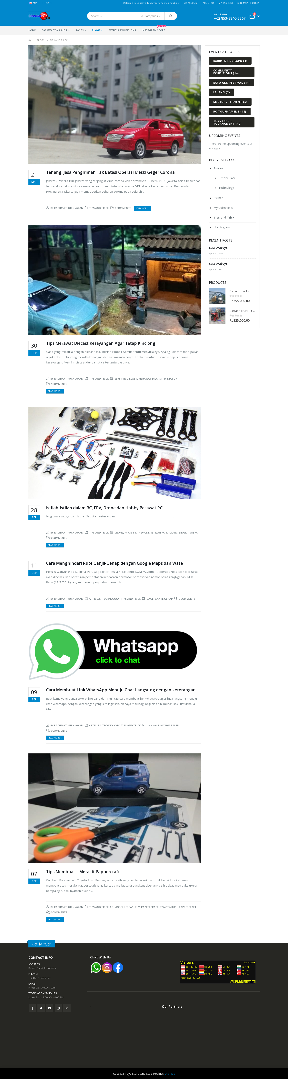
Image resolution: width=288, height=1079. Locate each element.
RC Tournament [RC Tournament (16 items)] (229, 111)
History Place (227, 178)
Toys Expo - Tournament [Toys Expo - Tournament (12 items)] (227, 122)
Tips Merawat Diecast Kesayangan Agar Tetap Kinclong (100, 343)
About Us (208, 2)
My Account (191, 2)
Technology (111, 598)
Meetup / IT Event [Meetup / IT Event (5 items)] (230, 102)
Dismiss (169, 1073)
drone (118, 532)
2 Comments (58, 384)
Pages (80, 30)
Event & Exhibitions (122, 30)
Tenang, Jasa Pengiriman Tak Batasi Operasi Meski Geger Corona (110, 172)
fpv (126, 532)
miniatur (170, 378)
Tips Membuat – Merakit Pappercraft (83, 871)
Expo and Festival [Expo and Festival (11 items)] (231, 82)
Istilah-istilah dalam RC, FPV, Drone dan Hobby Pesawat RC (104, 508)
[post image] (114, 104)
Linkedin (67, 1008)
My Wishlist (226, 2)
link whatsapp (168, 725)
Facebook (32, 1008)
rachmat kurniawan (68, 208)
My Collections (223, 208)
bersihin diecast (125, 378)
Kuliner (218, 198)
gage (150, 598)
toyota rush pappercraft (178, 907)
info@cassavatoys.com (42, 987)
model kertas (124, 907)
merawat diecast (151, 378)
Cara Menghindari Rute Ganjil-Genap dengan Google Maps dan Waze (114, 563)
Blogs (96, 30)
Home (32, 30)
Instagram (58, 1008)
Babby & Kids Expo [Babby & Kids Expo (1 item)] (230, 61)
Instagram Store (153, 29)
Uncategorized (223, 227)
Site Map (242, 2)
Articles (95, 598)
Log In (256, 2)
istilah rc (158, 532)
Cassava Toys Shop (54, 30)
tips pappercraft (147, 907)
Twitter (41, 1008)
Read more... (142, 208)
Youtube (49, 1008)
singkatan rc (188, 532)
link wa (151, 725)
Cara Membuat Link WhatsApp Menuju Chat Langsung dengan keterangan (121, 690)
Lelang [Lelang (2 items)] (221, 92)
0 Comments (122, 208)
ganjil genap (164, 598)
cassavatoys (218, 247)
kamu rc (171, 532)
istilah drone (140, 532)
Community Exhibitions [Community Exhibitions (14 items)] (226, 72)
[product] (217, 296)
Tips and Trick (99, 208)
